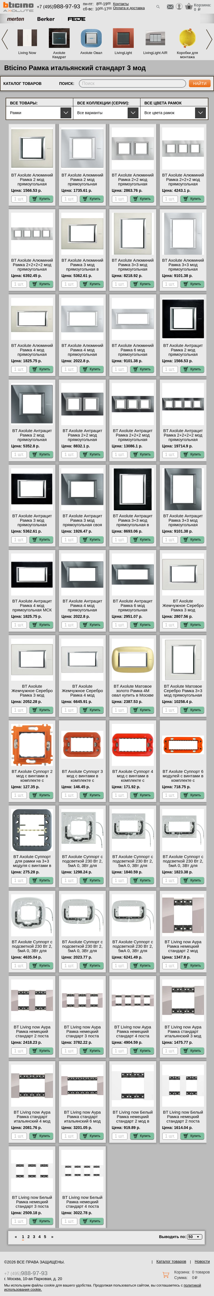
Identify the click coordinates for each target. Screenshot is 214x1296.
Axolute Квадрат (59, 55)
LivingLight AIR (155, 53)
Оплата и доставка (129, 8)
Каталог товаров (171, 1261)
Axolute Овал (91, 53)
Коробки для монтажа (187, 55)
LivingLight (123, 53)
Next (209, 39)
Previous (4, 39)
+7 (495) (58, 6)
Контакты (121, 4)
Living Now (27, 53)
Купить (41, 199)
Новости (202, 1261)
